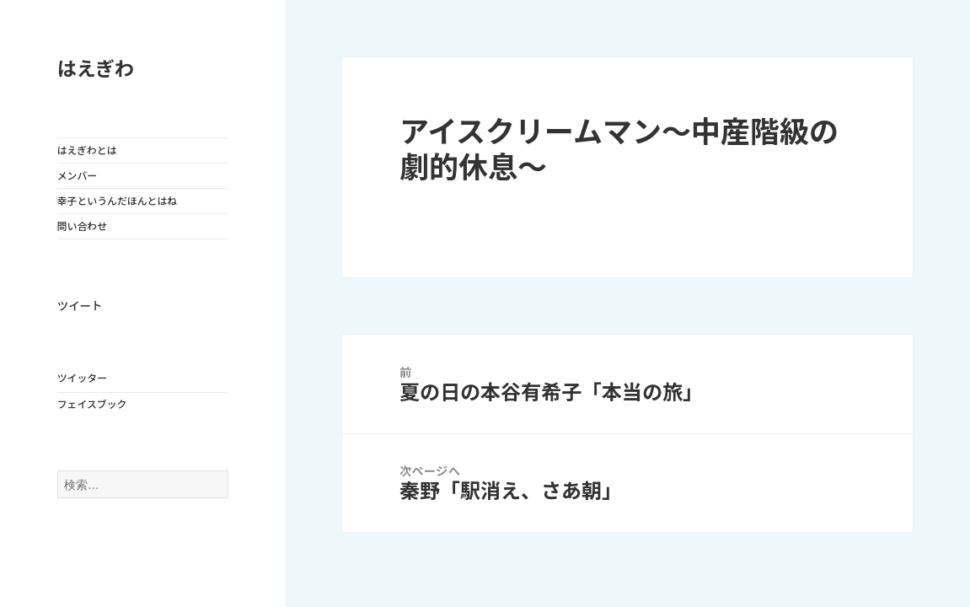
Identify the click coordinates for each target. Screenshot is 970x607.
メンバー (77, 175)
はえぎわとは (87, 150)
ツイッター (82, 378)
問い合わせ (82, 226)
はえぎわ (95, 69)
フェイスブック (92, 404)
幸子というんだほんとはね (117, 201)
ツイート (80, 306)
